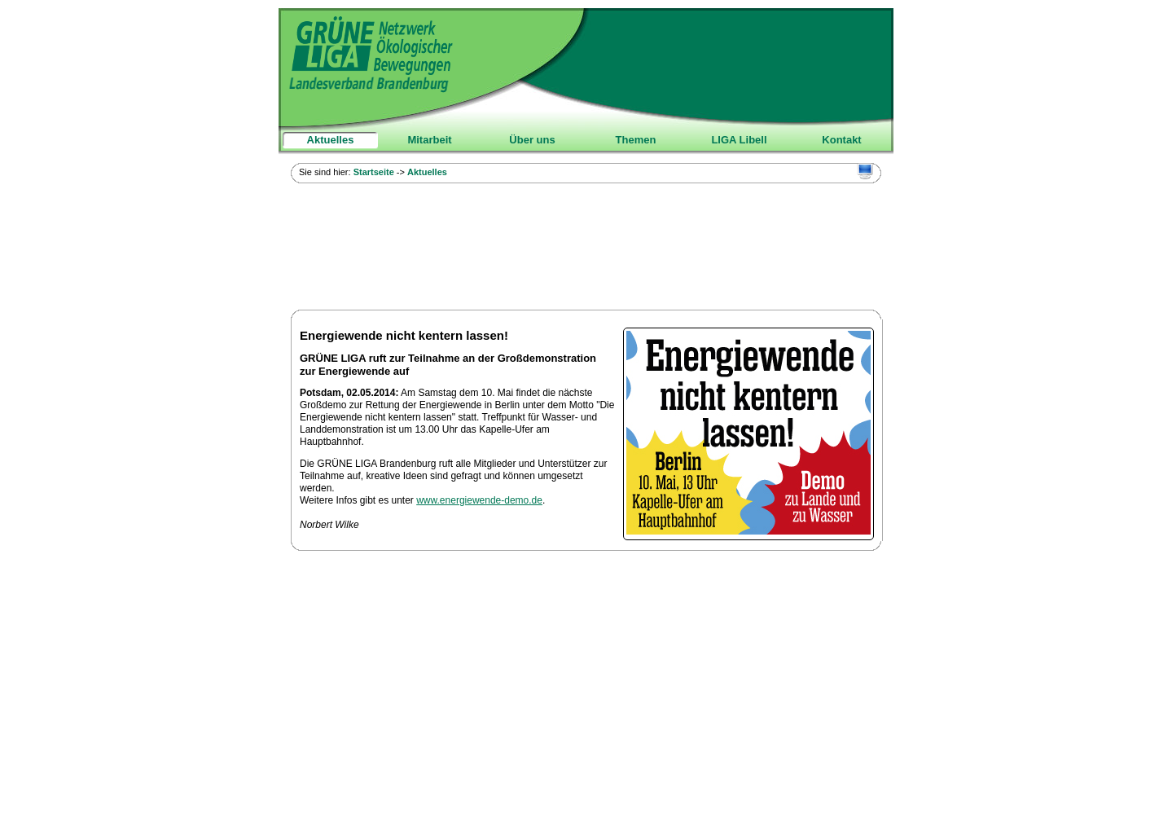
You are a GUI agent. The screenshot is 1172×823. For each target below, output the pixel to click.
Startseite (373, 172)
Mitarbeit (429, 140)
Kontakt (841, 140)
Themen (636, 140)
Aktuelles (330, 140)
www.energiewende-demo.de (479, 500)
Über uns (532, 140)
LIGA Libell (738, 140)
